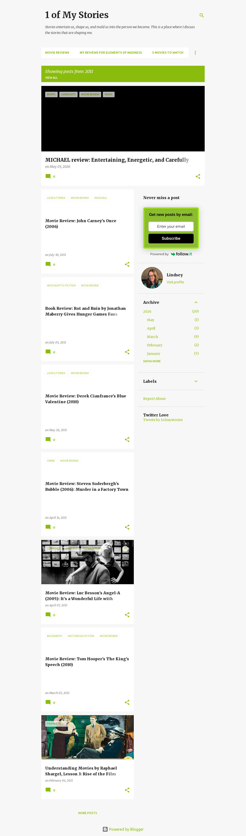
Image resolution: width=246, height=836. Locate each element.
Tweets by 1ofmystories (163, 420)
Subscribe (171, 238)
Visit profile (175, 282)
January (153, 353)
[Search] (202, 15)
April (151, 328)
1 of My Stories (77, 15)
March (152, 337)
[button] (198, 177)
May (150, 320)
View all (51, 77)
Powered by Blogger (123, 829)
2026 (147, 311)
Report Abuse (154, 398)
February (154, 345)
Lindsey (175, 274)
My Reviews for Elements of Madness (111, 52)
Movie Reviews (57, 52)
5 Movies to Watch (167, 52)
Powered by (171, 254)
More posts (87, 813)
